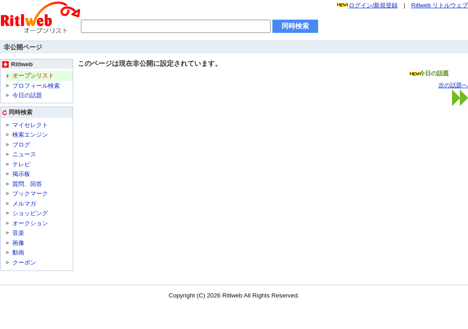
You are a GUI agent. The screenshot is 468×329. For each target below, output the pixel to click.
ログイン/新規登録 (373, 5)
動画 (18, 252)
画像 (18, 242)
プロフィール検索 (36, 85)
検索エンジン (30, 134)
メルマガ (24, 203)
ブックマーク (30, 193)
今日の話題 (27, 95)
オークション (30, 223)
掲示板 (21, 173)
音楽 (18, 232)
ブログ (21, 144)
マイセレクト (30, 125)
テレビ (21, 164)
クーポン (24, 262)
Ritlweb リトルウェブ (439, 5)
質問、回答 (27, 183)
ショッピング (30, 213)
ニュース (24, 154)
